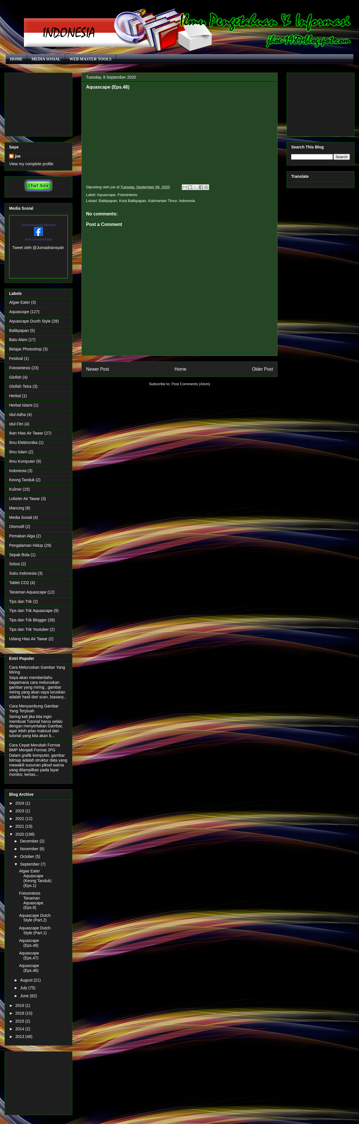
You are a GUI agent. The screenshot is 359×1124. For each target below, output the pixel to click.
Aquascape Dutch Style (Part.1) (35, 930)
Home (181, 369)
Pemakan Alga (22, 536)
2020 (20, 834)
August (26, 980)
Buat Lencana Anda (38, 239)
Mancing (16, 508)
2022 (20, 818)
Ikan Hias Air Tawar (26, 433)
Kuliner (15, 489)
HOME (16, 59)
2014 (20, 1029)
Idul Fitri (16, 424)
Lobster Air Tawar (24, 498)
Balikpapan (19, 330)
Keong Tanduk (21, 480)
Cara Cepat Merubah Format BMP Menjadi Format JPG (34, 747)
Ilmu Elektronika (23, 442)
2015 (20, 1021)
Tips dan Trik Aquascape (31, 610)
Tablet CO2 (19, 582)
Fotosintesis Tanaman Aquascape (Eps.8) (31, 900)
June (25, 996)
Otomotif (16, 526)
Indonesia (17, 470)
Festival (16, 358)
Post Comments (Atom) (191, 384)
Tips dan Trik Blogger (28, 620)
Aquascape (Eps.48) (29, 943)
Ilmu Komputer (22, 461)
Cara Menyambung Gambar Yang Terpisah (34, 708)
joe (18, 156)
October (27, 856)
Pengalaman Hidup (26, 545)
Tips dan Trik (20, 601)
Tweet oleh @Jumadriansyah (38, 247)
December (29, 841)
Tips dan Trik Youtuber (29, 629)
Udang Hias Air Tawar (28, 639)
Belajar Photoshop (25, 349)
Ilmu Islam (18, 452)
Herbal (15, 395)
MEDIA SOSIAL (45, 59)
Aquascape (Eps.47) (29, 955)
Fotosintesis (127, 195)
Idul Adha (17, 414)
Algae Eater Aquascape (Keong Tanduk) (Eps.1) (35, 878)
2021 (20, 826)
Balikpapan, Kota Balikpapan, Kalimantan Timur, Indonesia (147, 201)
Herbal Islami (20, 405)
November (29, 848)
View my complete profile (31, 164)
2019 (20, 1005)
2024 (20, 803)
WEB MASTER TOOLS (90, 59)
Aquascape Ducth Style (30, 321)
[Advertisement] (38, 103)
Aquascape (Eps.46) (29, 968)
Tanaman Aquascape (27, 592)
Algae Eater (19, 302)
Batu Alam (18, 339)
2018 (20, 1013)
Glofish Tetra (20, 386)
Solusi (14, 564)
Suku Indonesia (23, 573)
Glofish (15, 377)
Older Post (262, 369)
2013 (20, 1036)
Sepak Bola (19, 554)
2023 (20, 811)
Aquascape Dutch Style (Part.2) (35, 918)
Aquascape (106, 195)
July (24, 988)
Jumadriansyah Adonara (39, 225)
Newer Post (97, 369)
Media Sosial (20, 517)
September (30, 864)
